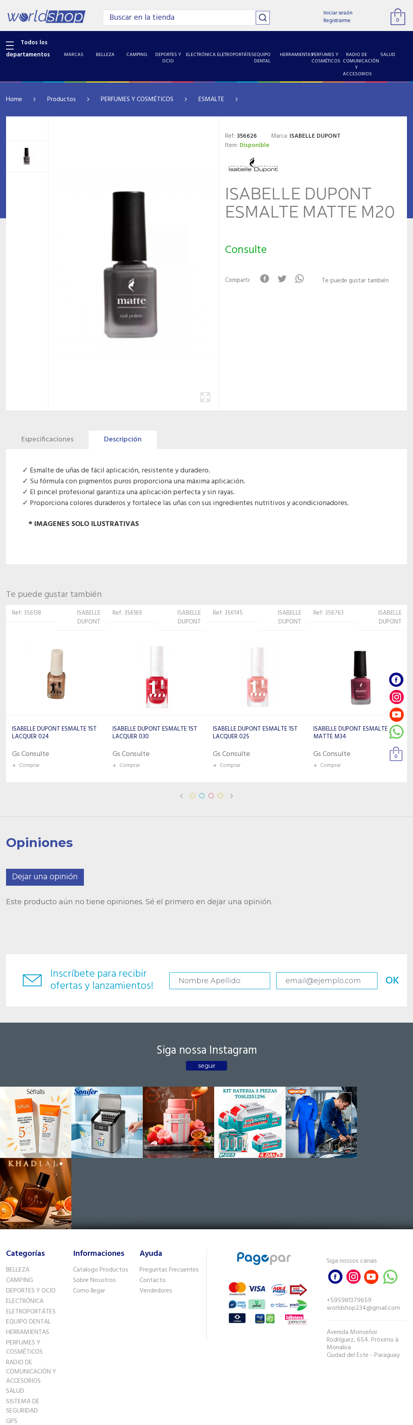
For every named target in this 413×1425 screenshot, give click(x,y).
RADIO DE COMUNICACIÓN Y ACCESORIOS (31, 1298)
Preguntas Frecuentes (169, 1196)
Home (14, 99)
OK (384, 981)
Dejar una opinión (45, 877)
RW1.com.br (234, 1415)
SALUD (15, 1318)
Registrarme (336, 21)
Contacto (153, 1207)
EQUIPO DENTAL (28, 1248)
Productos (61, 99)
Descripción (123, 439)
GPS (11, 1348)
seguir (206, 1065)
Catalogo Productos (100, 1196)
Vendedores (156, 1217)
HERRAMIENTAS (27, 1259)
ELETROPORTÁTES (31, 1238)
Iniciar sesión (338, 13)
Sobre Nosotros (94, 1207)
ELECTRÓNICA (25, 1227)
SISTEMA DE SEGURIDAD (23, 1333)
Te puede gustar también (355, 281)
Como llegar (89, 1217)
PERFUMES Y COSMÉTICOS (137, 99)
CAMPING (19, 1207)
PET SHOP (19, 1358)
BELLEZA (17, 1196)
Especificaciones (47, 439)
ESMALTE (211, 99)
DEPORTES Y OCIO (31, 1217)
